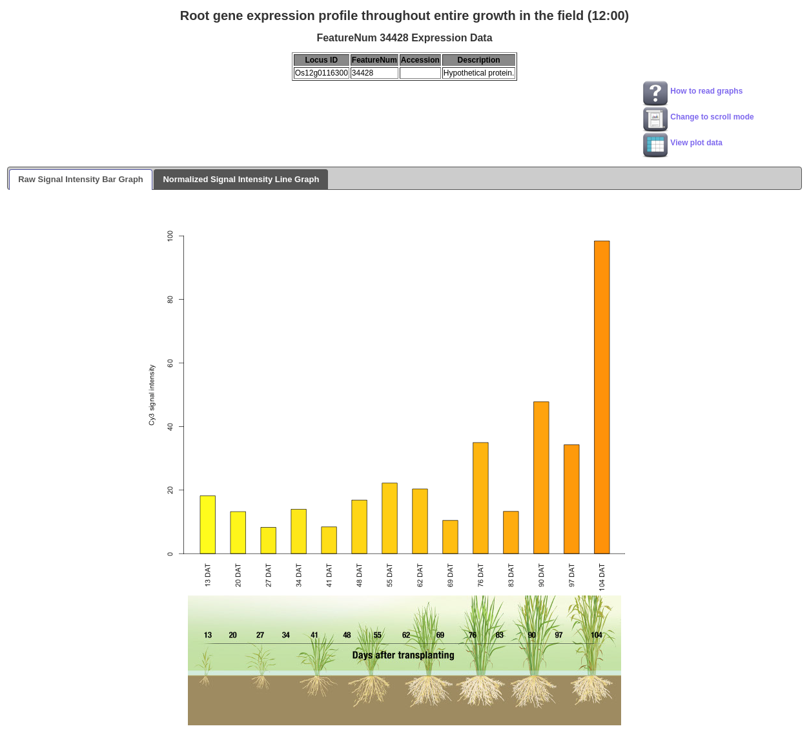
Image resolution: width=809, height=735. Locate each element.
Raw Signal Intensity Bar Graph (80, 179)
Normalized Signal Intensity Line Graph (241, 179)
